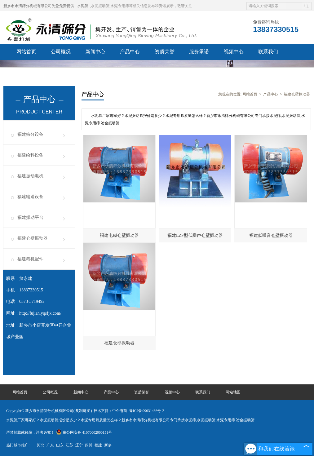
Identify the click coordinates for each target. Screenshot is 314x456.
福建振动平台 (30, 217)
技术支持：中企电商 (110, 411)
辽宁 (79, 445)
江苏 (69, 445)
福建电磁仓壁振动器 (119, 235)
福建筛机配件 (30, 259)
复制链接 (82, 411)
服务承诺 (199, 51)
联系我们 (268, 51)
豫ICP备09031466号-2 (146, 411)
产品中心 (130, 51)
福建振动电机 (30, 176)
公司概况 (61, 51)
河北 (40, 445)
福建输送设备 (30, 196)
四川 (88, 445)
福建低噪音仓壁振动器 (271, 235)
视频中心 (234, 51)
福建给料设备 (30, 155)
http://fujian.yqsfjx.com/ (40, 313)
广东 (50, 445)
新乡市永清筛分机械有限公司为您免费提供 (38, 6)
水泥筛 (82, 6)
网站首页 (26, 51)
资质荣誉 (165, 51)
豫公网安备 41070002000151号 (84, 432)
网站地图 (233, 392)
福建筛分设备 (30, 134)
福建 (98, 445)
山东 (60, 445)
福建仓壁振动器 (32, 238)
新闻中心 (95, 51)
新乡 (108, 445)
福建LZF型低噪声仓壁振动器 (195, 235)
